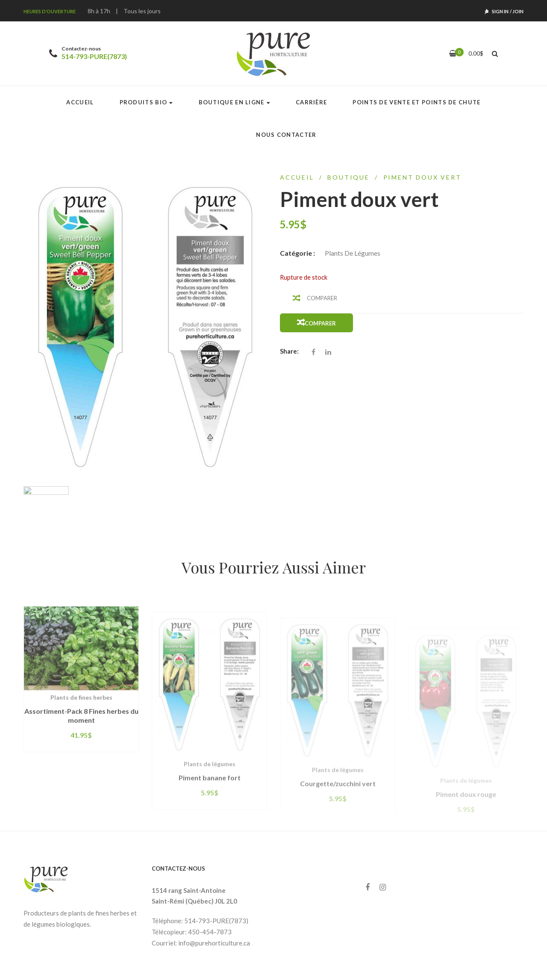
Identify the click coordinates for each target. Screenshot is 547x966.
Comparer (322, 298)
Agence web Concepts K (407, 945)
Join (517, 11)
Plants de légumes (352, 253)
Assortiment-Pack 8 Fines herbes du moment (81, 688)
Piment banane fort (210, 754)
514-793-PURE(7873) (94, 56)
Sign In (500, 11)
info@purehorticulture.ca (214, 893)
